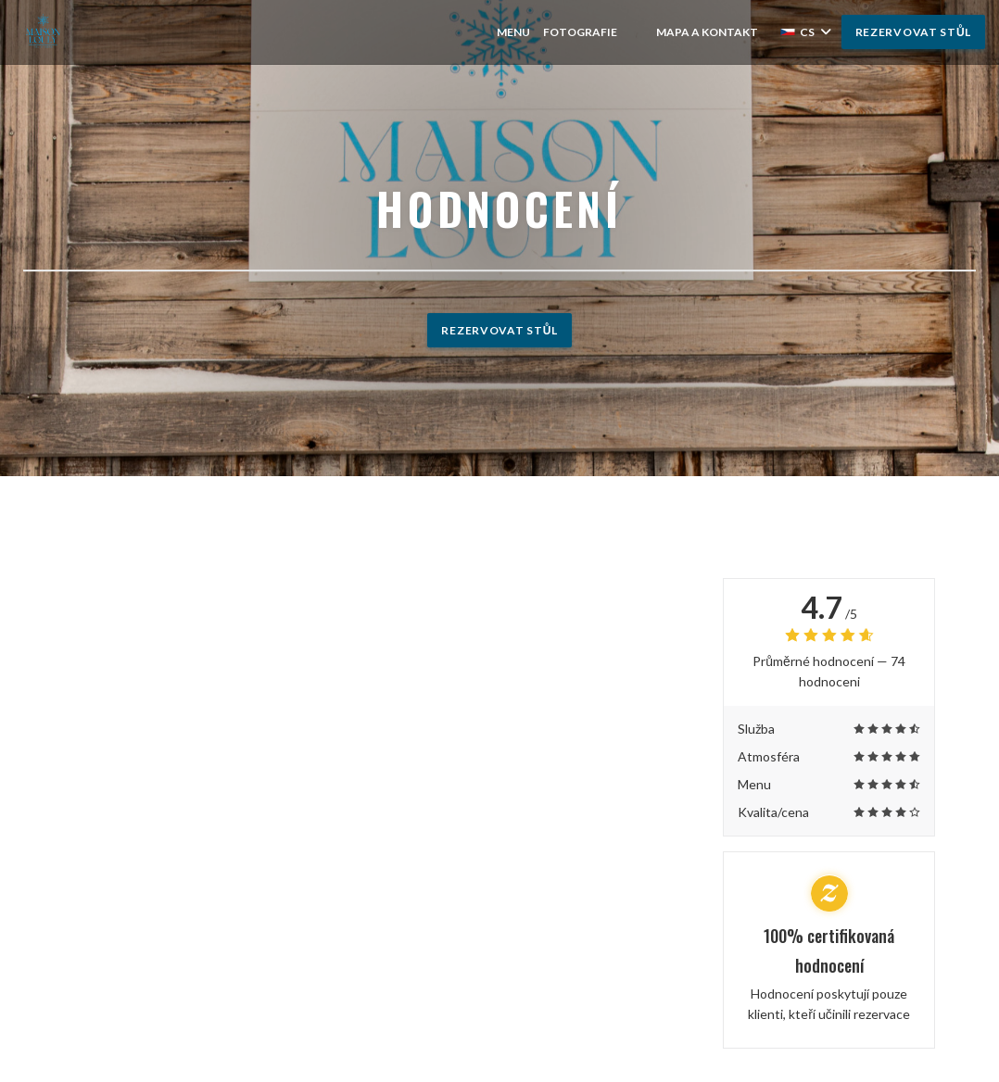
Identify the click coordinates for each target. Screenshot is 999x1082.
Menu (513, 32)
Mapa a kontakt (707, 32)
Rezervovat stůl (913, 32)
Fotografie (580, 32)
